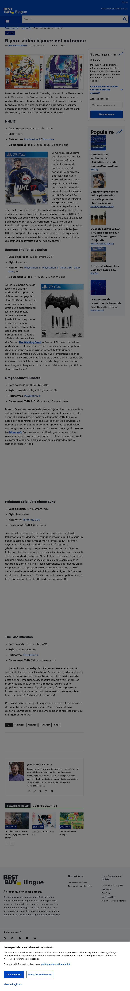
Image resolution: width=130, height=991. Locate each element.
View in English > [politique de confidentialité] (13, 984)
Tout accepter (13, 974)
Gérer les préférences (39, 974)
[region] (65, 966)
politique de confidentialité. (55, 964)
